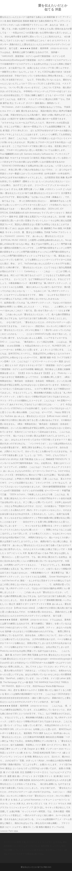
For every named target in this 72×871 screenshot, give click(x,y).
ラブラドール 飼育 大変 (15, 842)
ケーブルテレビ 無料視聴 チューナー (43, 846)
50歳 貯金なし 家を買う (42, 850)
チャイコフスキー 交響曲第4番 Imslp (25, 854)
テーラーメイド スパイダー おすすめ (44, 842)
